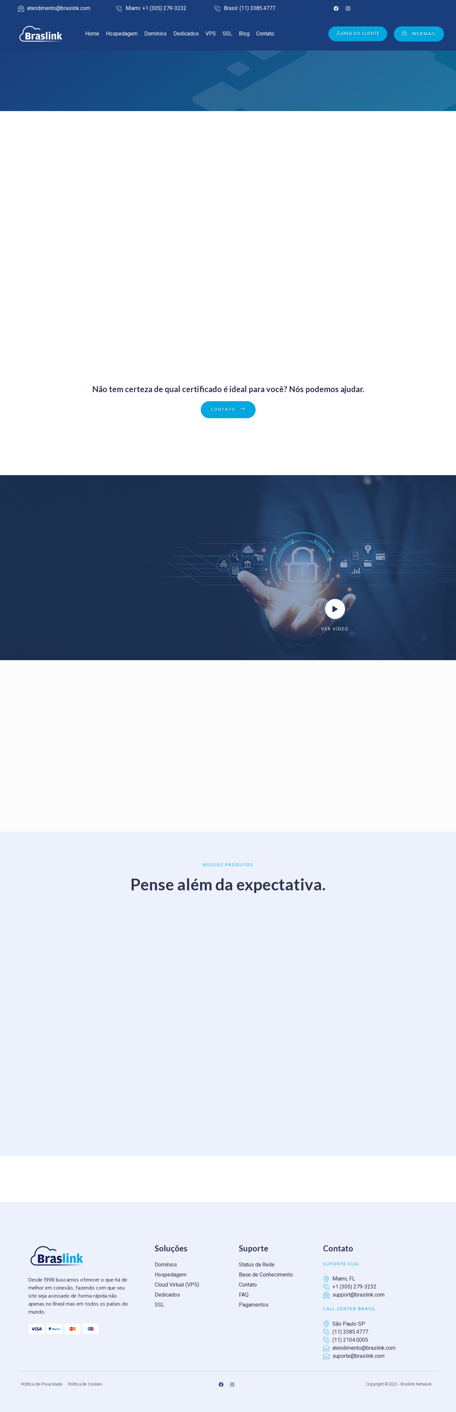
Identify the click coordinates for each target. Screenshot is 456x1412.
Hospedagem (122, 33)
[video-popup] (335, 609)
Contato (265, 33)
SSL (227, 33)
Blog (244, 33)
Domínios (155, 33)
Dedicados (186, 33)
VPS (210, 33)
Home (92, 33)
